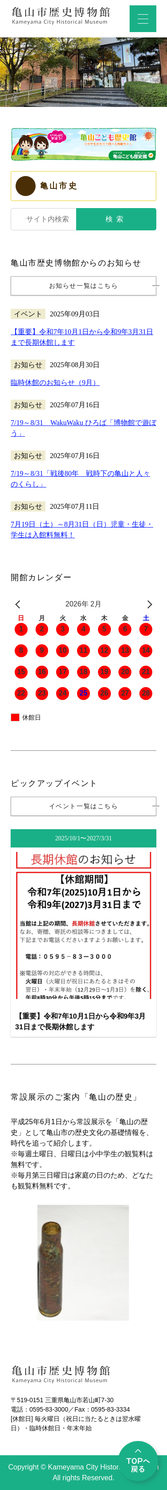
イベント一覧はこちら (83, 806)
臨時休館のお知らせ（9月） (55, 382)
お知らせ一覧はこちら (83, 285)
